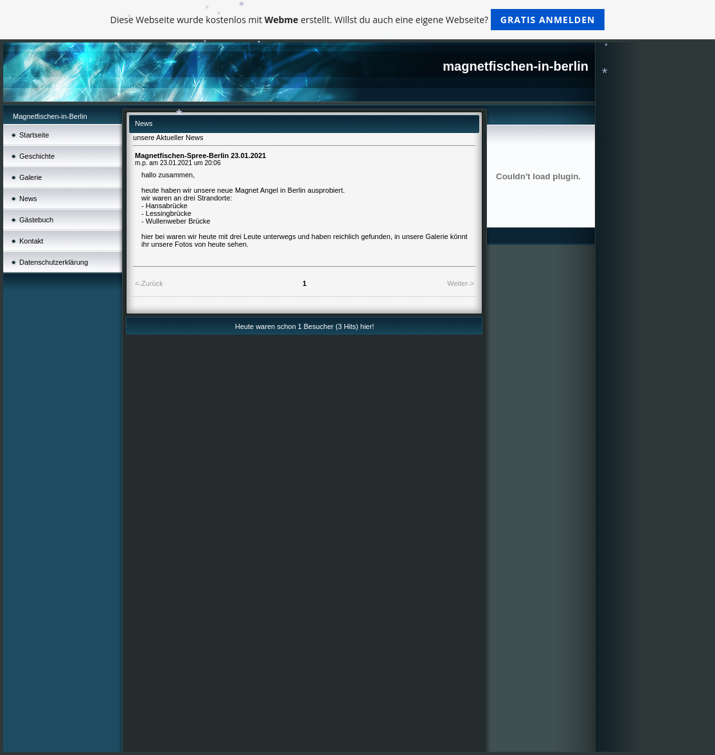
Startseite (34, 135)
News (28, 198)
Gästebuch (36, 220)
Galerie (30, 177)
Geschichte (37, 156)
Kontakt (31, 241)
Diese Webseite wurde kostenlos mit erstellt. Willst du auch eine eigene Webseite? (357, 19)
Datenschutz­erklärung (53, 262)
